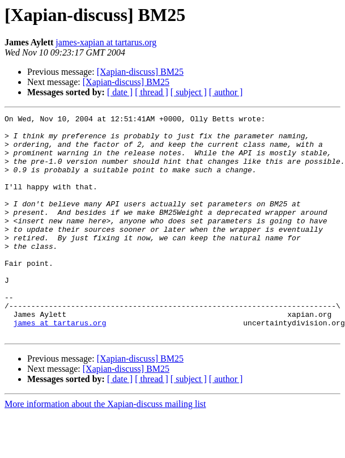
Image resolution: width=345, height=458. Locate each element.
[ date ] (120, 92)
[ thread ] (151, 92)
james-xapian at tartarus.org (106, 42)
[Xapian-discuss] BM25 (140, 72)
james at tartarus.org (60, 365)
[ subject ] (189, 92)
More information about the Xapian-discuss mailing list (105, 448)
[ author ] (226, 92)
